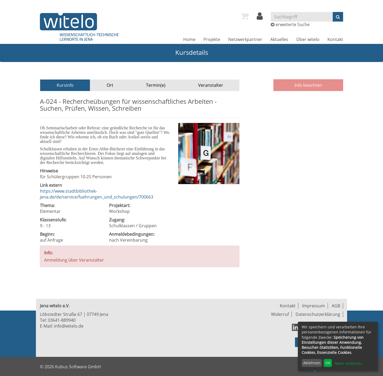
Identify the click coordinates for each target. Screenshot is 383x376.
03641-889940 (62, 320)
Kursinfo (65, 85)
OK (328, 362)
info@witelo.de (69, 326)
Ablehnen (311, 362)
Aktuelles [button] (279, 39)
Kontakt (335, 39)
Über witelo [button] (307, 39)
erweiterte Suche (293, 24)
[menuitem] (245, 16)
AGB (336, 306)
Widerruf (280, 314)
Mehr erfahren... (349, 363)
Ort (110, 85)
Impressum (313, 306)
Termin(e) (155, 85)
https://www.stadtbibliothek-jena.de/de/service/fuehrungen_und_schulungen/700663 (96, 194)
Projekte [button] (211, 39)
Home (189, 39)
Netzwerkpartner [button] (245, 39)
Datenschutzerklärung (317, 314)
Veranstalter (210, 85)
